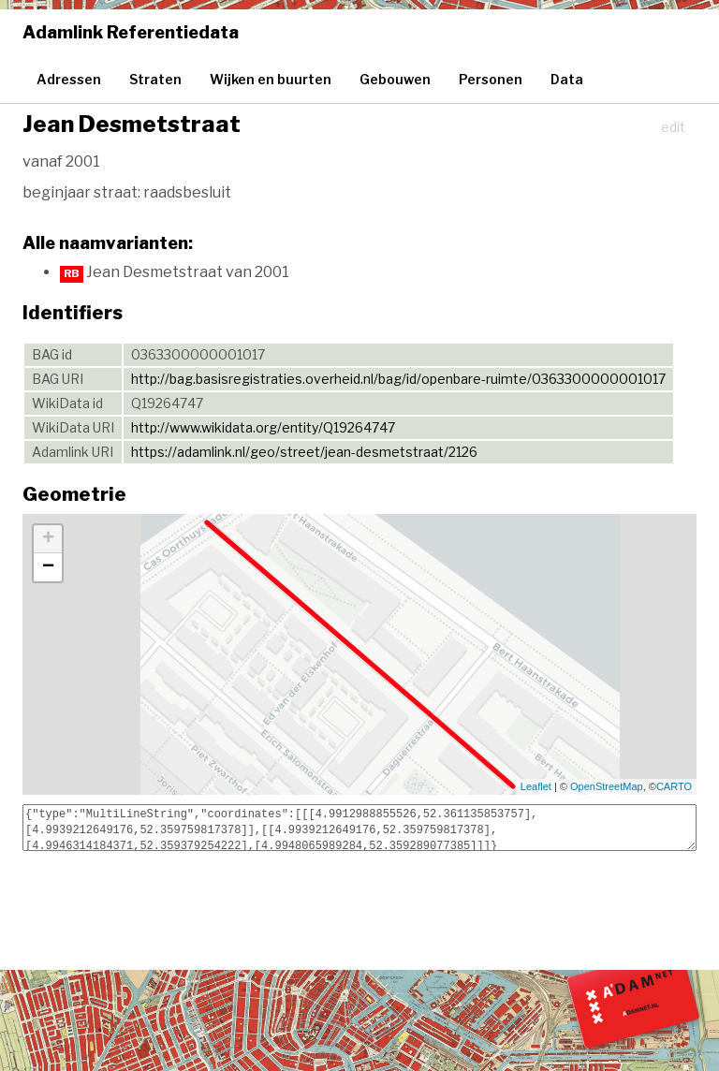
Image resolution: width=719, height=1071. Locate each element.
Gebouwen (395, 79)
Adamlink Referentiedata (130, 32)
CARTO (674, 786)
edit (673, 127)
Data (566, 79)
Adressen (69, 79)
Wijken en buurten (270, 79)
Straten (155, 79)
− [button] (48, 567)
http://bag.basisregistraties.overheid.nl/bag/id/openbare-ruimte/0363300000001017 (398, 379)
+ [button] (48, 539)
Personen (490, 79)
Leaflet (536, 786)
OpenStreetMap (606, 786)
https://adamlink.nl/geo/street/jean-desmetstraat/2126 (304, 452)
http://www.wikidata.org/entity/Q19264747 (263, 427)
